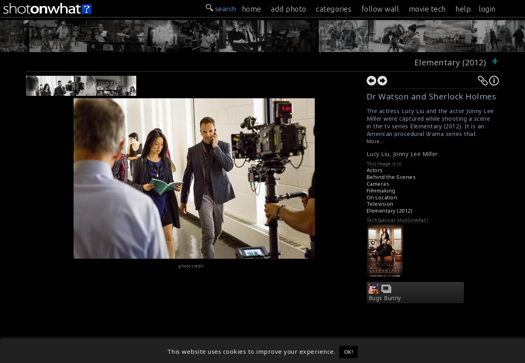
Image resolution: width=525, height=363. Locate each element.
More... (375, 141)
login (487, 9)
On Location (382, 197)
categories (333, 9)
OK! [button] (348, 351)
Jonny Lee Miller (415, 154)
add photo (288, 9)
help (463, 9)
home (251, 9)
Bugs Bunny (385, 298)
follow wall (380, 9)
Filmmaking (381, 190)
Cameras (378, 183)
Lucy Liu (378, 154)
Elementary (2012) (450, 62)
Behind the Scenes (391, 177)
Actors (375, 170)
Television (380, 204)
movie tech (427, 9)
